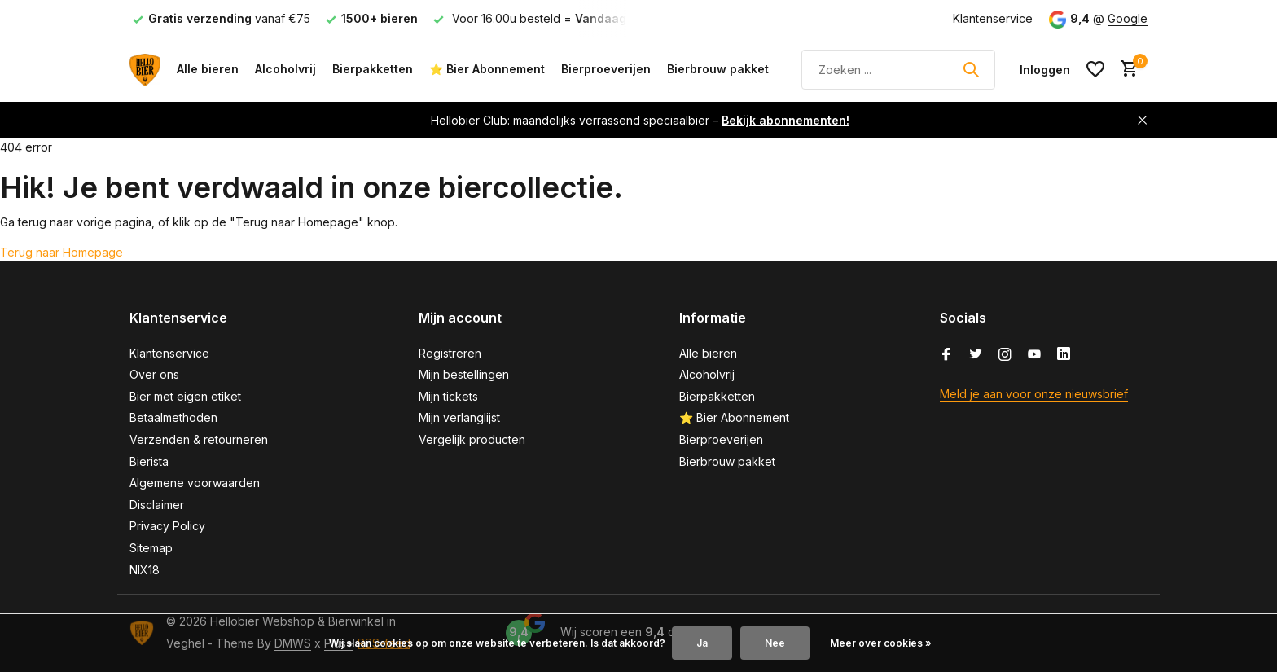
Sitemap (151, 548)
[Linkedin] (1063, 355)
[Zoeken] (898, 70)
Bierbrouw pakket (718, 69)
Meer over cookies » (881, 643)
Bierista (149, 461)
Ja (702, 643)
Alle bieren (208, 69)
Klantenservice (993, 18)
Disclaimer (156, 505)
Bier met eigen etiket (185, 396)
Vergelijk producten (472, 439)
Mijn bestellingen (464, 374)
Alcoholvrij (285, 69)
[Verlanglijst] (1095, 69)
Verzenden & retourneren (198, 439)
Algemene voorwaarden (194, 483)
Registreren (450, 353)
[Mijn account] (1045, 70)
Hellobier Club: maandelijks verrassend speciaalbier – (640, 120)
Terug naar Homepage (61, 252)
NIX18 (144, 570)
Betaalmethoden (173, 417)
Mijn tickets (448, 396)
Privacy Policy (167, 526)
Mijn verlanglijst (459, 417)
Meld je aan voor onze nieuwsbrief (1034, 394)
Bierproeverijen (606, 69)
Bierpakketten (372, 69)
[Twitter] (975, 355)
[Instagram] (1005, 355)
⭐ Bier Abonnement (487, 69)
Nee (775, 643)
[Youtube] (1034, 355)
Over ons (154, 374)
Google (1128, 18)
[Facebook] (946, 355)
